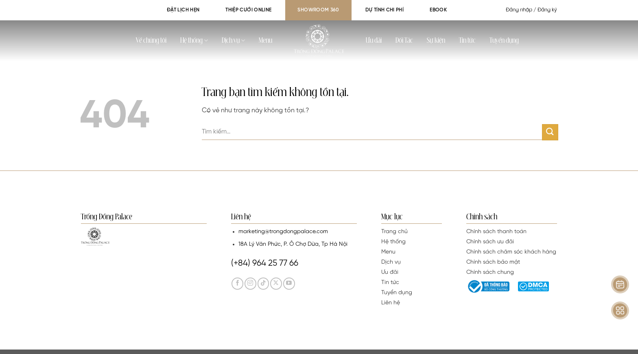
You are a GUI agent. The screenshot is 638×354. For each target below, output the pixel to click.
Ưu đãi (374, 40)
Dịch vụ (233, 40)
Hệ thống (194, 40)
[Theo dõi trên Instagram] (250, 283)
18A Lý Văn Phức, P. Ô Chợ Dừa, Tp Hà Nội (292, 244)
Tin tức (467, 40)
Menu (265, 40)
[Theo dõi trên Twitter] (276, 283)
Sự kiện (436, 40)
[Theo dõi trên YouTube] (289, 283)
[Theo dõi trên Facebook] (237, 283)
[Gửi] (550, 132)
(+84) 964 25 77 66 (264, 263)
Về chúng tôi (151, 40)
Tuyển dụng (504, 40)
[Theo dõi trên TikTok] (263, 283)
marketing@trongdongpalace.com (283, 232)
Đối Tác (404, 40)
